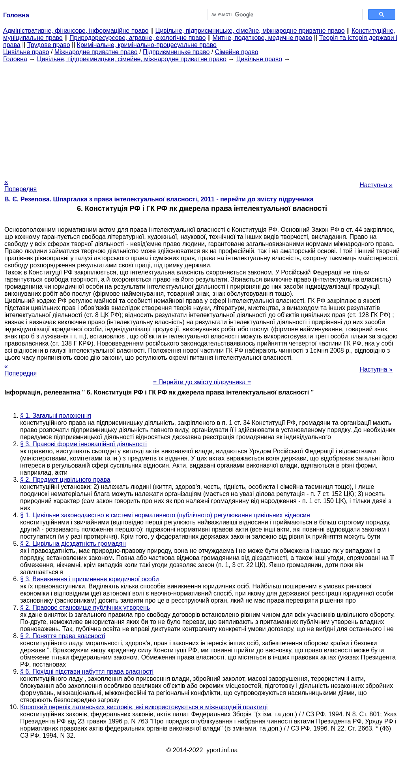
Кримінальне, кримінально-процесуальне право (147, 44)
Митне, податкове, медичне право (262, 37)
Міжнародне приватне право (96, 52)
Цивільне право (26, 52)
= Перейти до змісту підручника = (202, 382)
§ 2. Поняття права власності (62, 636)
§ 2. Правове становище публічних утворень (85, 607)
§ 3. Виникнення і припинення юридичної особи (89, 579)
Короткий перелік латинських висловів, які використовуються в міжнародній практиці (143, 707)
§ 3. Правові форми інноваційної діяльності (83, 444)
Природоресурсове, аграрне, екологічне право (137, 37)
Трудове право (48, 44)
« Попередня (20, 185)
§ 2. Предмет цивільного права (65, 479)
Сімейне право (236, 52)
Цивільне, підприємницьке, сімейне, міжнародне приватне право (250, 30)
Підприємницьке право (176, 52)
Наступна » (376, 185)
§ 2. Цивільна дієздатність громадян (73, 543)
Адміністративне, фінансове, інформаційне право (75, 30)
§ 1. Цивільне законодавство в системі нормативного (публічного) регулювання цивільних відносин (165, 515)
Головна (15, 59)
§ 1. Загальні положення (55, 415)
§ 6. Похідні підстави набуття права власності (86, 671)
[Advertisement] (202, 118)
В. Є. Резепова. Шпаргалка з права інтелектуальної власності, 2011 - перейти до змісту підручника (158, 199)
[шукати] (284, 14)
